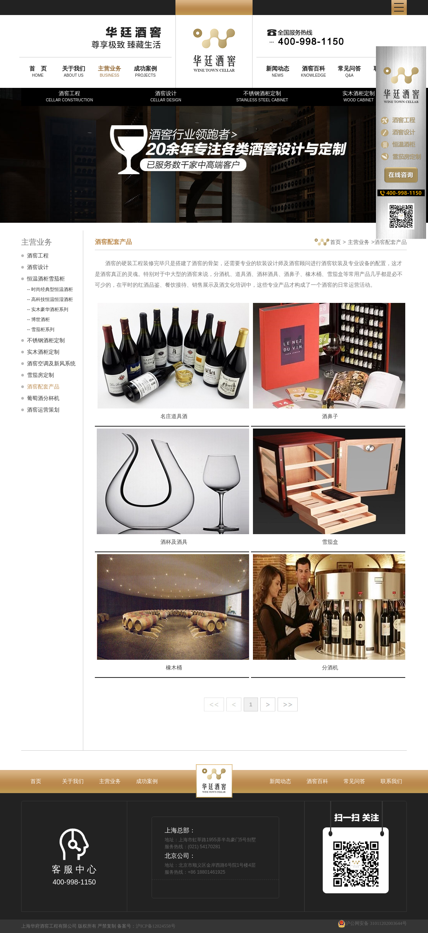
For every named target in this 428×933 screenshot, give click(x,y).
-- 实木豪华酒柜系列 (47, 309)
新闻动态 (280, 781)
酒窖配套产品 (43, 386)
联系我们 (391, 781)
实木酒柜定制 (358, 96)
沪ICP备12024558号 (155, 926)
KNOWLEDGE (313, 71)
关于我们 (73, 781)
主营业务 (358, 242)
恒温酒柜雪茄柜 (46, 279)
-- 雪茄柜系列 (40, 329)
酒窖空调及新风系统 (51, 363)
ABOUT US (73, 71)
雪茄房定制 (40, 375)
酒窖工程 (69, 96)
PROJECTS (145, 71)
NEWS (277, 71)
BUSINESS (109, 71)
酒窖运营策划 (43, 410)
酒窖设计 (165, 96)
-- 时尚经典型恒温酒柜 (50, 289)
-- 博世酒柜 (38, 319)
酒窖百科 (317, 781)
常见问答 (354, 781)
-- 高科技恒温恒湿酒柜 (50, 299)
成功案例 (147, 781)
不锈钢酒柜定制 (262, 96)
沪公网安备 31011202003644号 (372, 923)
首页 (328, 242)
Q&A (349, 71)
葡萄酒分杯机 (43, 398)
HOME (37, 71)
